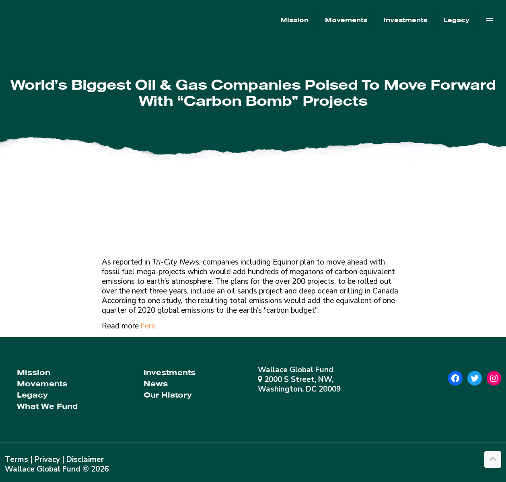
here (148, 326)
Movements (42, 384)
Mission (33, 372)
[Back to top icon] (492, 459)
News (156, 384)
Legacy (32, 395)
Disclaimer (85, 459)
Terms (16, 459)
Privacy (47, 459)
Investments (169, 372)
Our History (168, 395)
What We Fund (47, 406)
